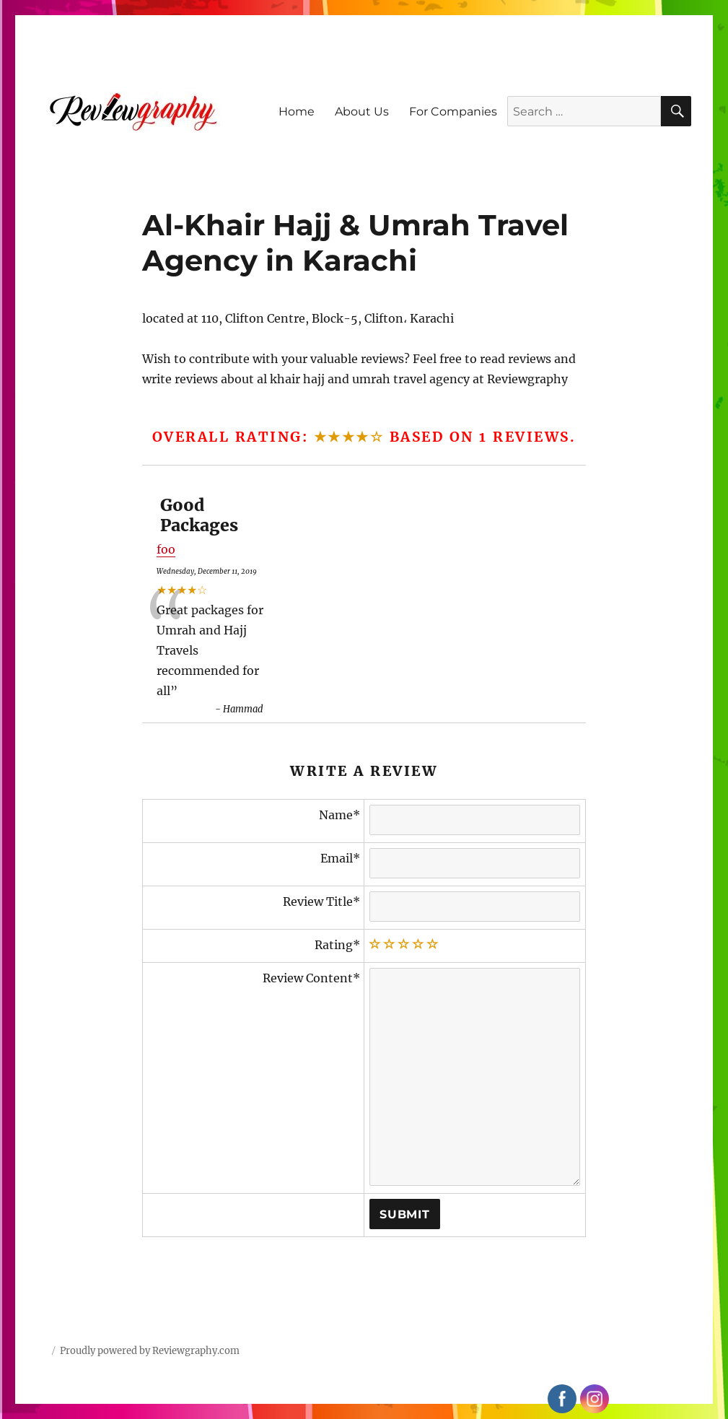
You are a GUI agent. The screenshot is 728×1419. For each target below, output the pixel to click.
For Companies (453, 111)
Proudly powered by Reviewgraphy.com (150, 1351)
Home (297, 111)
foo (166, 549)
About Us (362, 111)
